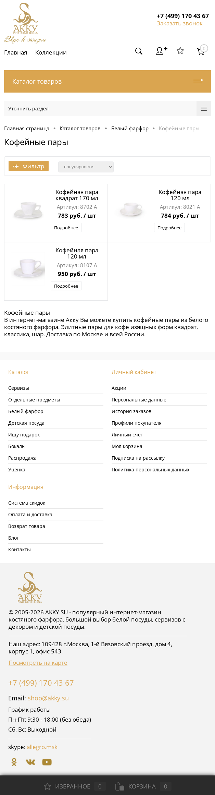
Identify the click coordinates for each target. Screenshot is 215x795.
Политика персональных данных (150, 469)
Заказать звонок (180, 23)
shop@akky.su (48, 698)
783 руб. (77, 216)
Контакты (19, 549)
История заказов (131, 411)
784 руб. (180, 216)
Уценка (16, 469)
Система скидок (26, 502)
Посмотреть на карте (38, 662)
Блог (13, 537)
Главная (15, 52)
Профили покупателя (137, 423)
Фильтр (28, 166)
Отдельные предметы (34, 399)
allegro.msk (42, 747)
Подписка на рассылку (138, 458)
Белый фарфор (25, 411)
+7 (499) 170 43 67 (41, 682)
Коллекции (52, 52)
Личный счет (127, 434)
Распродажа (22, 458)
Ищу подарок (24, 434)
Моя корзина (127, 446)
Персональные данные (139, 399)
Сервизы (18, 388)
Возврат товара (26, 526)
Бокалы (17, 446)
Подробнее (66, 228)
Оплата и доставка (30, 514)
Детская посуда (26, 423)
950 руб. (77, 274)
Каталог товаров (107, 81)
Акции (119, 388)
